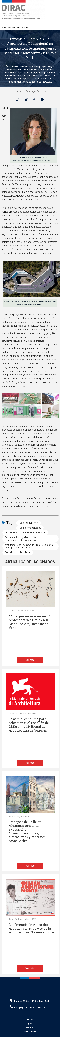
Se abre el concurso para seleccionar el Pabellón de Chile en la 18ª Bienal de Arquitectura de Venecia (29, 724)
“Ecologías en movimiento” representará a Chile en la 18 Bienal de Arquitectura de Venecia (30, 622)
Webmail (30, 1027)
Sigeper (30, 1023)
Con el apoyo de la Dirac (18, 552)
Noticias (11, 28)
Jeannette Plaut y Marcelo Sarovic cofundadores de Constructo (23, 538)
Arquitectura (22, 28)
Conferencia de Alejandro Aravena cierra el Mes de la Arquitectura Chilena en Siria (32, 928)
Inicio (4, 28)
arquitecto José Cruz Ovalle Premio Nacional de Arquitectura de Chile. (29, 546)
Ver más (30, 659)
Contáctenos (30, 1031)
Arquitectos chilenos (30, 527)
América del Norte (29, 522)
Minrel (30, 1019)
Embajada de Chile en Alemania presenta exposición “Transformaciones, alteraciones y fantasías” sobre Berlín (28, 831)
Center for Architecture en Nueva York (25, 532)
